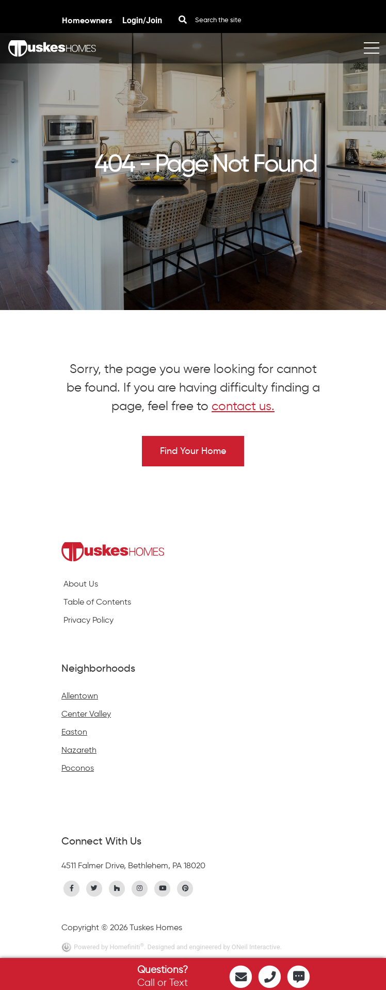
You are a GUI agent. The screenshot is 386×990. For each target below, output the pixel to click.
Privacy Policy (88, 620)
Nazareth (78, 750)
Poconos (77, 768)
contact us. (243, 405)
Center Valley (86, 714)
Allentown (79, 696)
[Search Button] (183, 19)
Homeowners (88, 20)
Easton (74, 732)
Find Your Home (193, 451)
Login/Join (142, 20)
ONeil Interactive (256, 947)
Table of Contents (97, 602)
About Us (80, 584)
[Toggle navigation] (371, 48)
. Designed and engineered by (188, 947)
